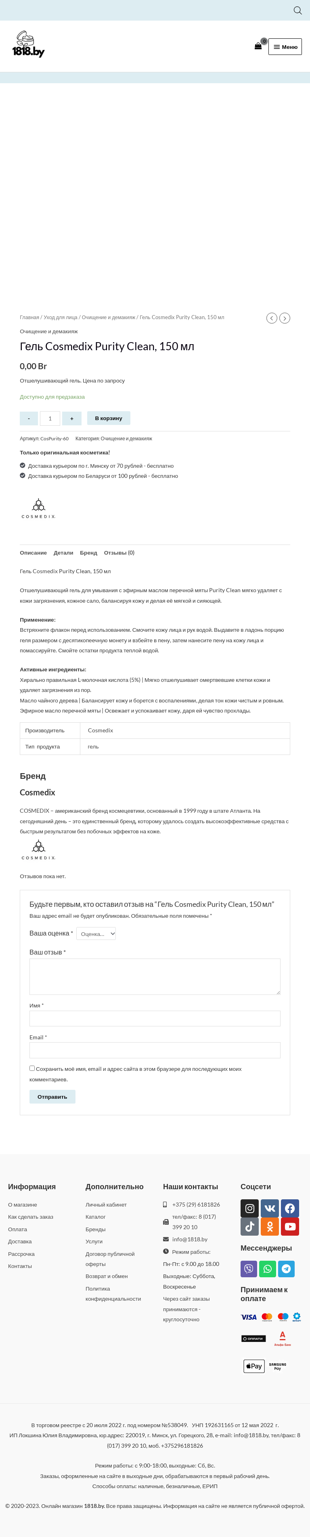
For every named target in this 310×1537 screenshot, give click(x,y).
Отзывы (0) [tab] (119, 552)
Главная (29, 317)
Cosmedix (45, 571)
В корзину (108, 417)
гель (93, 746)
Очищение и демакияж (108, 317)
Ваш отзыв (47, 952)
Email (38, 1037)
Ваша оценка (51, 933)
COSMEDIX (34, 810)
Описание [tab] (33, 552)
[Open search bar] (298, 10)
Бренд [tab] (88, 552)
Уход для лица (61, 317)
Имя (36, 1005)
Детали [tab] (63, 552)
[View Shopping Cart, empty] (258, 46)
